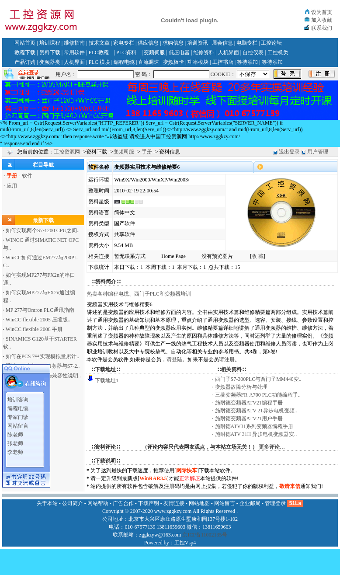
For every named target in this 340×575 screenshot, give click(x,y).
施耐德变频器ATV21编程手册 (249, 403)
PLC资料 (126, 52)
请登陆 (174, 359)
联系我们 (321, 28)
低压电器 (179, 52)
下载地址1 (106, 380)
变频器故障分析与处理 (241, 387)
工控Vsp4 (185, 543)
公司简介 (72, 503)
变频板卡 (173, 62)
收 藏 (258, 256)
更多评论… (272, 447)
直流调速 (148, 62)
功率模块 (197, 62)
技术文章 (99, 43)
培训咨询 (17, 397)
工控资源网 (67, 152)
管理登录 (275, 503)
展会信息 (222, 43)
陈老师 (15, 432)
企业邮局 (249, 503)
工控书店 (222, 62)
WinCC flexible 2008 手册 (34, 329)
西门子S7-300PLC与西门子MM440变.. (258, 379)
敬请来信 (289, 486)
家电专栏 (123, 43)
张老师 (15, 441)
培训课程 (49, 43)
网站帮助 (97, 503)
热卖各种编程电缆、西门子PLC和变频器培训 (139, 294)
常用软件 (74, 52)
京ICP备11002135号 (204, 535)
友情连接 (173, 503)
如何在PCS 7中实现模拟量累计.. (42, 356)
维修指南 (74, 43)
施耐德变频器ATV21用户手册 (249, 418)
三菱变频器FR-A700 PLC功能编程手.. (258, 395)
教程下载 (24, 52)
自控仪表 (253, 52)
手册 (147, 152)
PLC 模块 (99, 62)
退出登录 (289, 152)
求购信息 (173, 43)
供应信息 (148, 43)
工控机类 (277, 52)
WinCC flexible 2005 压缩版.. (38, 320)
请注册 (227, 359)
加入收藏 (321, 20)
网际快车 (186, 470)
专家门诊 (17, 415)
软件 (27, 176)
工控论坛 (271, 43)
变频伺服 (154, 52)
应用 (12, 186)
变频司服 (123, 152)
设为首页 (321, 12)
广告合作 (123, 503)
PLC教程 (99, 52)
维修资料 (203, 52)
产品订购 (24, 62)
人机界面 (228, 52)
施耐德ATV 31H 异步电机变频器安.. (256, 434)
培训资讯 (197, 43)
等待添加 (247, 62)
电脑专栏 (246, 43)
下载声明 (148, 503)
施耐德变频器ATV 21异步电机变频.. (256, 411)
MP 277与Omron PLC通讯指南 (40, 310)
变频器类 (49, 62)
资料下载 (49, 52)
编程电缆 (124, 62)
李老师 (15, 450)
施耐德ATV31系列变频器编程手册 (254, 426)
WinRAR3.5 (153, 478)
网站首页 (24, 43)
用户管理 (317, 152)
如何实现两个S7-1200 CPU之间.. (43, 230)
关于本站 (47, 503)
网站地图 (199, 503)
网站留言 (17, 424)
